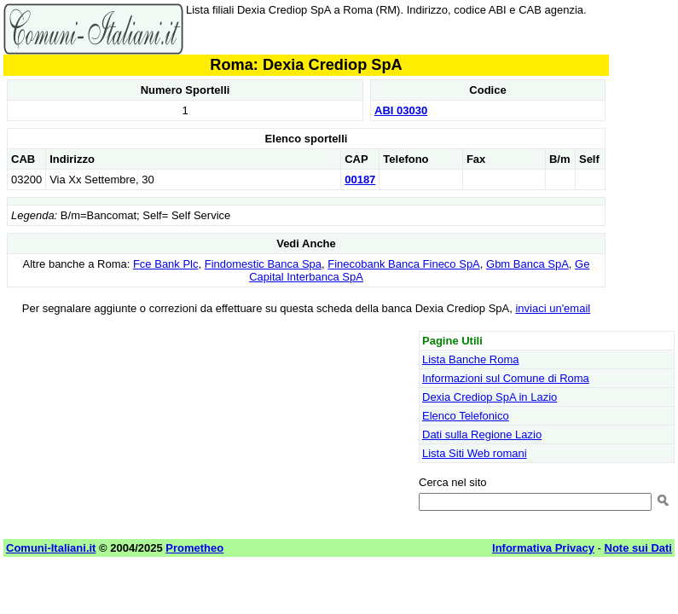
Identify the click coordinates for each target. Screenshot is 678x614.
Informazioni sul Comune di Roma (505, 378)
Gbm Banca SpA (527, 264)
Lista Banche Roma (470, 359)
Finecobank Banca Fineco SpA (403, 264)
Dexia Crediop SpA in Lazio (489, 397)
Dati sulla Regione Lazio (482, 434)
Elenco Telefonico (465, 415)
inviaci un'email (552, 308)
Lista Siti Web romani (474, 453)
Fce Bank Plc (166, 264)
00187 (360, 179)
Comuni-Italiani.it (51, 548)
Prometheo (194, 548)
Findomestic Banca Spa (263, 264)
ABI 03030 (400, 110)
